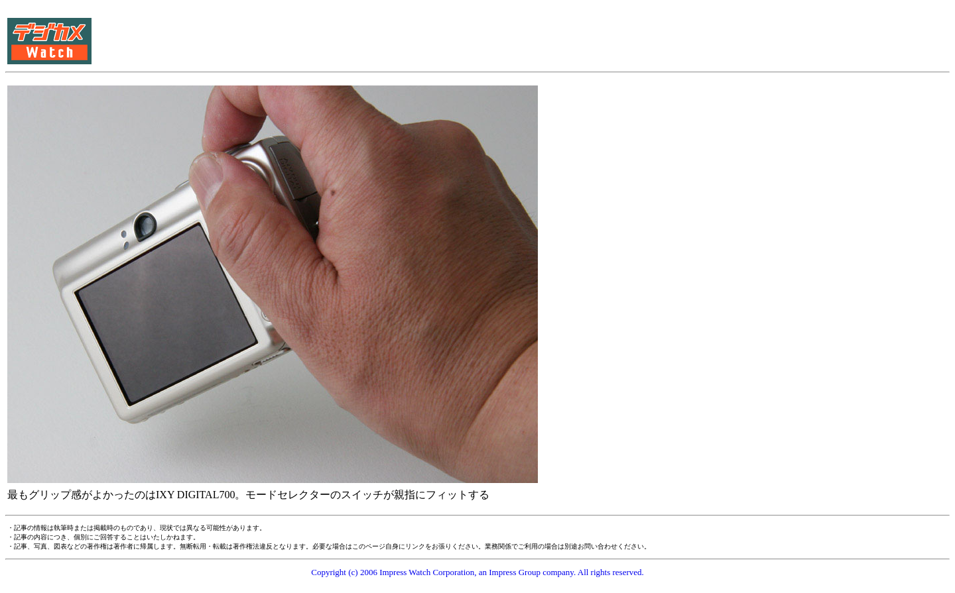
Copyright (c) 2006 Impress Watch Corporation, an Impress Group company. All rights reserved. (477, 572)
